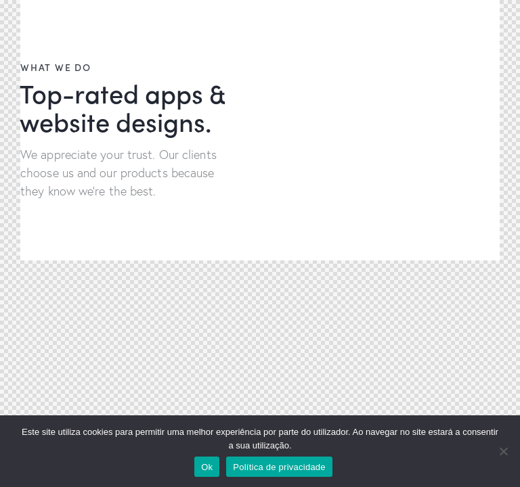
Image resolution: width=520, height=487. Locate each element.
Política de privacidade (279, 467)
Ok (207, 467)
